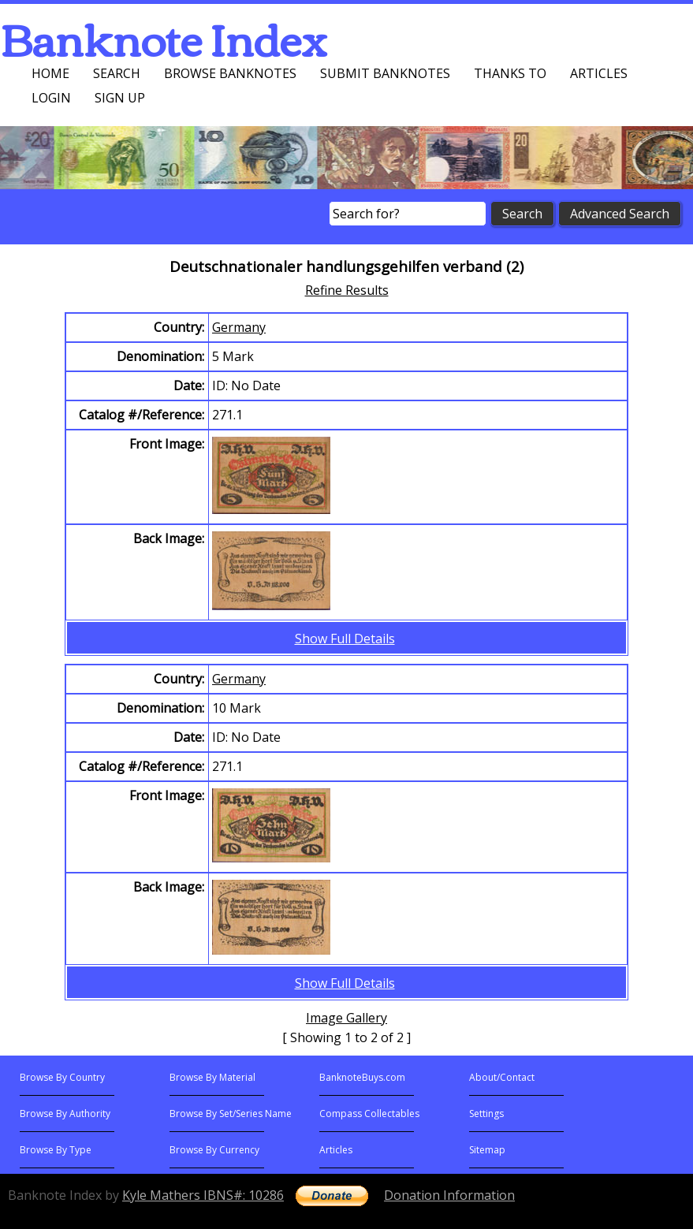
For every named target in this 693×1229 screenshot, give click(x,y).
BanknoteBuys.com (362, 1077)
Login (51, 97)
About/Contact (502, 1077)
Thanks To (510, 73)
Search (116, 73)
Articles (599, 73)
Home (50, 73)
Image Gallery (346, 1017)
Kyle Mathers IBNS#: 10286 (203, 1195)
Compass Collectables (369, 1113)
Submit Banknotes (385, 73)
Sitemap (487, 1149)
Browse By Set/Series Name (231, 1113)
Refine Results (347, 290)
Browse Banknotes (230, 73)
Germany (239, 327)
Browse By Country (62, 1077)
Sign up (120, 97)
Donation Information (449, 1195)
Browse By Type (55, 1149)
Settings (486, 1113)
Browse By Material (212, 1077)
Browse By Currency (214, 1149)
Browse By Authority (65, 1113)
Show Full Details (345, 638)
